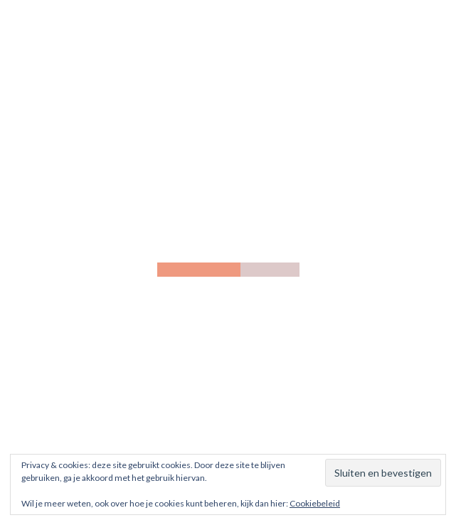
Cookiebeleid (315, 503)
